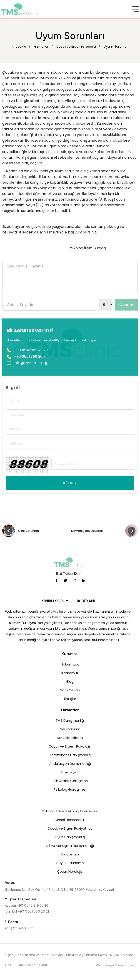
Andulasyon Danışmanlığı (70, 763)
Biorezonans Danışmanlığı (70, 755)
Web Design (105, 965)
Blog (70, 681)
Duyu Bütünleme (70, 862)
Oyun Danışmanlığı (70, 837)
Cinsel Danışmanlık (70, 819)
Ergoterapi (70, 854)
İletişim (70, 698)
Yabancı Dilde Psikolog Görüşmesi (70, 811)
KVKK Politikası (122, 955)
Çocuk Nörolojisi (70, 871)
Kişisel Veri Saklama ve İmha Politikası (34, 955)
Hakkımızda (70, 664)
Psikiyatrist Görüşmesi (70, 780)
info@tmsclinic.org (27, 362)
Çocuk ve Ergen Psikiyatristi (70, 828)
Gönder (126, 304)
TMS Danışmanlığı (70, 720)
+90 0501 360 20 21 (27, 356)
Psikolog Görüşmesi (70, 789)
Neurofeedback (70, 737)
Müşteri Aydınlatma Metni (87, 955)
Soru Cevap (70, 690)
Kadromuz (70, 672)
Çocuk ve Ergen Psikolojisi (70, 746)
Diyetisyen (70, 772)
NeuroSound (70, 729)
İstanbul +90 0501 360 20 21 (27, 911)
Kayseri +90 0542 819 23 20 (26, 906)
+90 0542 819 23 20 (27, 350)
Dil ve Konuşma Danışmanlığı (70, 845)
